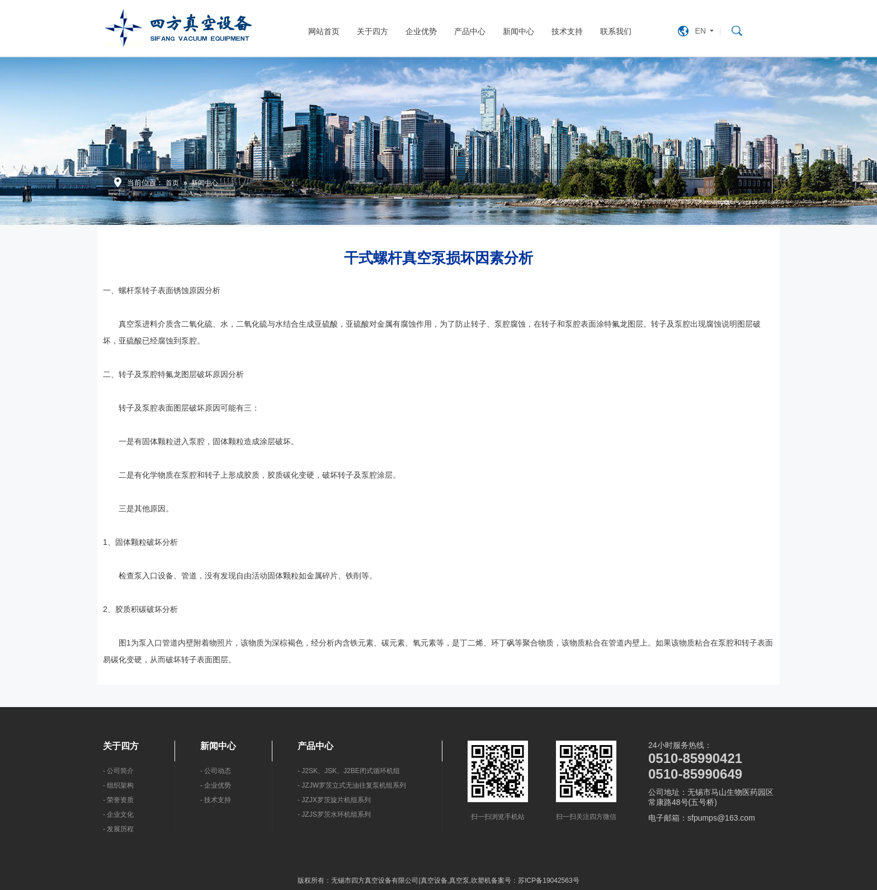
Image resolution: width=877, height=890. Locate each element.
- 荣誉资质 (118, 800)
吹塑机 (481, 880)
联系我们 (615, 31)
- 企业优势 (215, 785)
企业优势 (421, 31)
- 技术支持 (215, 800)
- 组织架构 (118, 785)
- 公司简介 (118, 771)
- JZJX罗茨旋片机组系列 (334, 800)
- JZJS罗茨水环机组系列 (334, 814)
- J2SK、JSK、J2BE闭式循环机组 (349, 771)
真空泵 (459, 880)
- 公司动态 (215, 771)
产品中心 (469, 31)
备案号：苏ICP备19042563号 (535, 880)
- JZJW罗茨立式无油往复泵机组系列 (352, 785)
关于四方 (372, 31)
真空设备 (434, 880)
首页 (172, 183)
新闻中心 (518, 31)
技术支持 (567, 31)
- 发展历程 (118, 829)
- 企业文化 (118, 814)
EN (700, 30)
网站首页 (324, 31)
